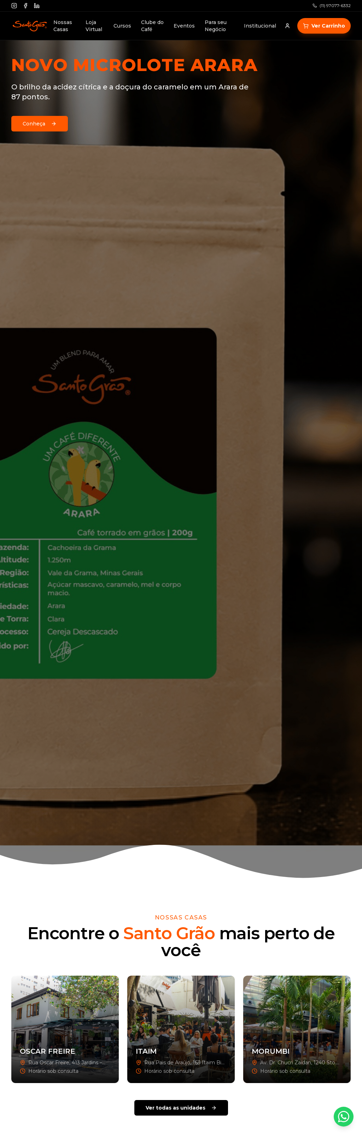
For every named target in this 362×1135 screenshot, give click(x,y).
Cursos (122, 26)
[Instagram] (14, 5)
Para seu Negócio (216, 26)
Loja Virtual (94, 26)
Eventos (184, 26)
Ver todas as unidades (181, 1108)
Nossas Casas (62, 26)
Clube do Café (152, 26)
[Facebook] (25, 5)
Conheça (40, 123)
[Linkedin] (37, 5)
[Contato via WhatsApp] (344, 1117)
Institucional (260, 26)
